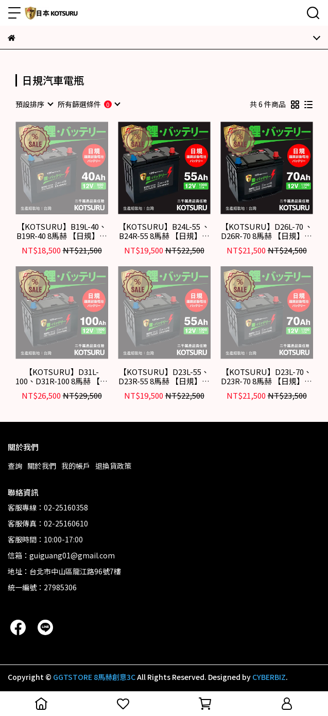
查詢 (15, 466)
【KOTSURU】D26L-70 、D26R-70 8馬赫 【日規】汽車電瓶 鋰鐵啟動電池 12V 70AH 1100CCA (267, 231)
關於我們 (41, 466)
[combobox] (34, 104)
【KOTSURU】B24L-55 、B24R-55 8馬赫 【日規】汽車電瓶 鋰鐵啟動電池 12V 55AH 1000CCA (164, 231)
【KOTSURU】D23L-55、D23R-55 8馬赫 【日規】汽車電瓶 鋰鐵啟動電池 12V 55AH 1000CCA (164, 376)
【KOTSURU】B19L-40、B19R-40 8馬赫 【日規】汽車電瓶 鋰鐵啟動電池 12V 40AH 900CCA (61, 231)
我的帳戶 (75, 466)
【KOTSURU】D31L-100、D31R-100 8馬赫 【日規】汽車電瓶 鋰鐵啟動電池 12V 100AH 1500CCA (61, 376)
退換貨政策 (113, 466)
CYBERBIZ (269, 677)
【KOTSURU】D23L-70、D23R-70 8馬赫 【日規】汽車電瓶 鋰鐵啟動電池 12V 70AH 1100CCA (266, 376)
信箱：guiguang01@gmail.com (61, 555)
